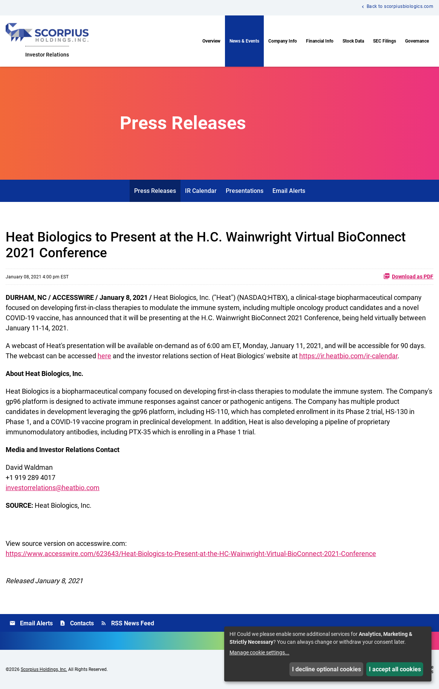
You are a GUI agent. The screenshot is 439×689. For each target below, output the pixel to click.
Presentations (244, 190)
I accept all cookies (395, 669)
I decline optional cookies (326, 669)
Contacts (77, 623)
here (104, 356)
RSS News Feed (127, 623)
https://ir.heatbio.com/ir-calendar (348, 356)
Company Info (282, 41)
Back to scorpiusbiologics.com (400, 6)
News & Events (244, 41)
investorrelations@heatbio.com (52, 488)
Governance (417, 41)
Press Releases (155, 190)
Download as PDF (408, 276)
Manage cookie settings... (259, 652)
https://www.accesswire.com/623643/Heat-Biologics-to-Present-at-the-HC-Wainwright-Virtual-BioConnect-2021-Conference (191, 554)
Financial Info (319, 41)
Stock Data (353, 41)
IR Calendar (201, 190)
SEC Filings (384, 41)
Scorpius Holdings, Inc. (44, 669)
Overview (211, 41)
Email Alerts (288, 190)
